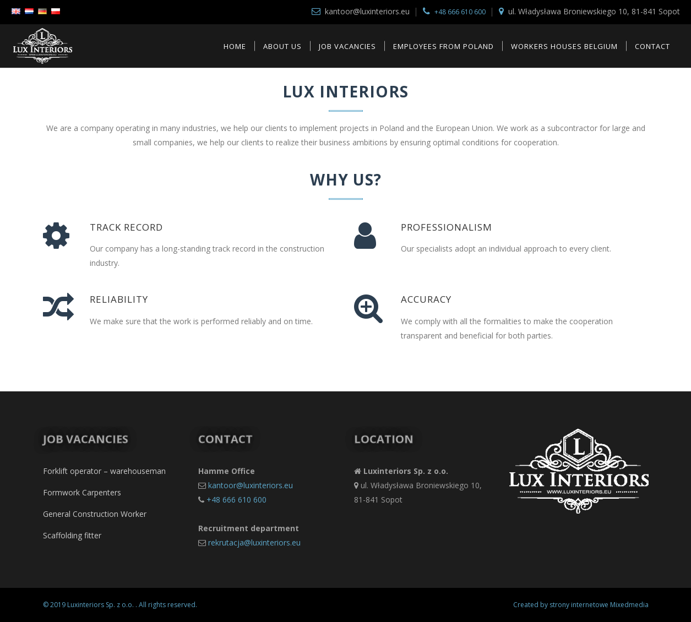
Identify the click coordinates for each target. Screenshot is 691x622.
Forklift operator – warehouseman (104, 471)
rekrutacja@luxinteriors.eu (254, 542)
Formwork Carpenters (82, 492)
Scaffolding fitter (72, 535)
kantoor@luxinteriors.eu (250, 485)
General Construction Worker (94, 514)
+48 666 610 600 (460, 12)
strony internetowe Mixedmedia (599, 604)
